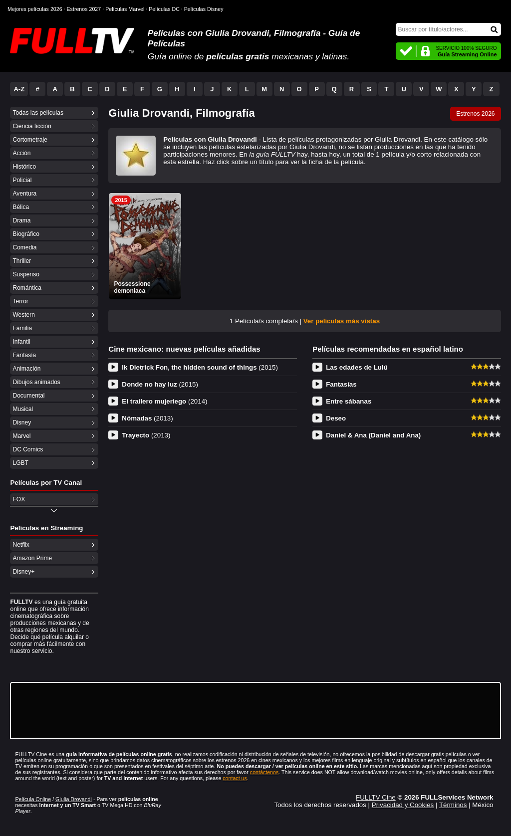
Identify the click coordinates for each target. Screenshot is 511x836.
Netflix (20, 544)
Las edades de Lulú (357, 367)
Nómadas (147, 418)
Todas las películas (37, 112)
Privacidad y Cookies (403, 805)
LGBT (20, 462)
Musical (22, 409)
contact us (235, 778)
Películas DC (164, 9)
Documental (28, 395)
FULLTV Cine (376, 797)
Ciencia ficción (31, 126)
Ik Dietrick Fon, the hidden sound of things (200, 367)
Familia (22, 328)
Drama (21, 220)
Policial (21, 180)
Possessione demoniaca (132, 287)
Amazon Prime (32, 558)
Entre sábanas (348, 401)
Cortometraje (29, 139)
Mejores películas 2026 (34, 9)
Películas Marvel (124, 9)
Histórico (24, 166)
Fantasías (341, 384)
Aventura (24, 193)
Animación (26, 368)
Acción (21, 153)
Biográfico (25, 233)
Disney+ (23, 571)
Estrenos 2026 (475, 113)
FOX (18, 499)
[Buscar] (448, 29)
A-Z (18, 89)
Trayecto (146, 435)
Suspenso (25, 274)
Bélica (20, 207)
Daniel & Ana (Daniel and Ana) (373, 435)
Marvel (21, 435)
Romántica (26, 287)
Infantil (21, 341)
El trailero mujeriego (164, 401)
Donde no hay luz (160, 384)
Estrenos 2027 (84, 9)
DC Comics (27, 449)
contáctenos (264, 772)
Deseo (336, 418)
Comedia (24, 247)
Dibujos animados (36, 382)
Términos (453, 805)
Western (23, 314)
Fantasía (24, 355)
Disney (21, 422)
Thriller (21, 260)
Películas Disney (204, 9)
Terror (20, 301)
